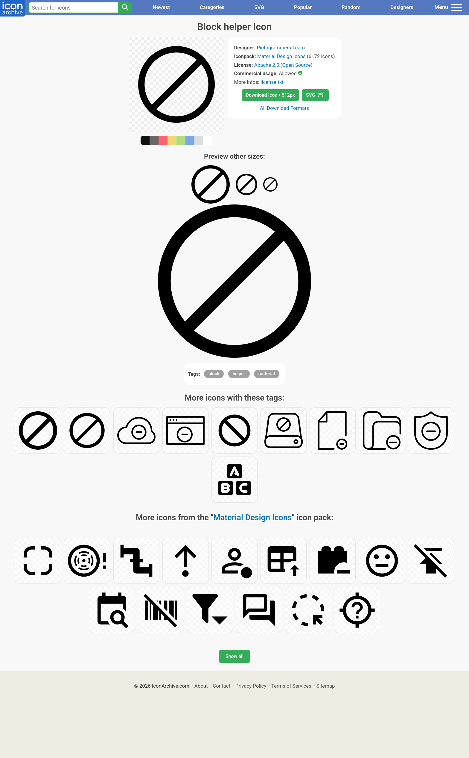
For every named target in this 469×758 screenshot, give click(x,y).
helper (239, 373)
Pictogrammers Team (281, 48)
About (201, 686)
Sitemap (325, 686)
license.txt (272, 82)
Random (351, 7)
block (213, 373)
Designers (401, 7)
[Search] (125, 7)
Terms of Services (291, 686)
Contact (221, 686)
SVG (259, 7)
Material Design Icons (281, 56)
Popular (303, 7)
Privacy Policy (250, 686)
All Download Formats (284, 108)
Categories (212, 7)
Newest (161, 7)
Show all (234, 656)
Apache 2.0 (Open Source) (283, 65)
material (266, 373)
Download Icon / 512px (270, 95)
